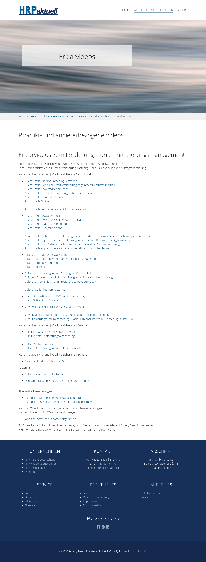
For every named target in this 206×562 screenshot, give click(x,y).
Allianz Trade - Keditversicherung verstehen (51, 181)
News (144, 497)
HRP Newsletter (150, 493)
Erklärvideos (32, 501)
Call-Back (114, 468)
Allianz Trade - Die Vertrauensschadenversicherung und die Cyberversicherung (72, 244)
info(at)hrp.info (107, 463)
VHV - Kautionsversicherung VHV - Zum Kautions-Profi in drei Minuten (67, 315)
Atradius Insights (35, 267)
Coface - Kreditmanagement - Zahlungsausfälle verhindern (60, 273)
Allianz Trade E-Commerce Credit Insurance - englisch (57, 209)
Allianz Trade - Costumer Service (44, 197)
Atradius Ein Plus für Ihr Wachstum (46, 255)
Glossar (29, 493)
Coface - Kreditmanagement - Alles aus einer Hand (55, 348)
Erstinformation (92, 505)
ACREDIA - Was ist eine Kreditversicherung (50, 332)
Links (28, 497)
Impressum (90, 501)
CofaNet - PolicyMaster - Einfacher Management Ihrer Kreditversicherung (69, 277)
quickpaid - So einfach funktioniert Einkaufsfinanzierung (58, 402)
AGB (85, 493)
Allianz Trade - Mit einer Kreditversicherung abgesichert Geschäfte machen (70, 185)
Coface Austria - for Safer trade (43, 344)
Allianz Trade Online (37, 201)
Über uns (30, 472)
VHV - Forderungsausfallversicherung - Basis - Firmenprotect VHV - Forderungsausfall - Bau (79, 319)
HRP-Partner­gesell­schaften (41, 459)
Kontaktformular (96, 468)
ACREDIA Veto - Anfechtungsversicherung (50, 336)
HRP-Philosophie (35, 468)
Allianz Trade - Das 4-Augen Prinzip (46, 224)
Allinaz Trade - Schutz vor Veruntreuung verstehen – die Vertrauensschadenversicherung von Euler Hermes (89, 236)
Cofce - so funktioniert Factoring (44, 374)
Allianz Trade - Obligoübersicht (43, 228)
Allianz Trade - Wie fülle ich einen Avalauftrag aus (54, 220)
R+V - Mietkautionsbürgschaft (42, 300)
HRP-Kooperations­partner (40, 463)
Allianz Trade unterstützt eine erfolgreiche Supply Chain (58, 193)
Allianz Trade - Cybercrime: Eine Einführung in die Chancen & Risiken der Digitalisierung (77, 240)
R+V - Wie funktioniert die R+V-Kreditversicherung (55, 296)
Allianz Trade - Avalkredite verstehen (47, 189)
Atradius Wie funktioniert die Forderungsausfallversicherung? (61, 259)
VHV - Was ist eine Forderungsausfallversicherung (55, 307)
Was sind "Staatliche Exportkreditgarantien (50, 419)
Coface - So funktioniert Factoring (45, 289)
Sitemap (30, 505)
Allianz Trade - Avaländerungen (43, 216)
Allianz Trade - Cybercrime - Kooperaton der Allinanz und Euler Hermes (68, 248)
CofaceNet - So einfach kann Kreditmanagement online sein (61, 281)
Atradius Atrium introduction (42, 263)
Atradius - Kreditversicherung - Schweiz (48, 361)
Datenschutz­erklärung (96, 497)
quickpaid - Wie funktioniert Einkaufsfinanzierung (54, 397)
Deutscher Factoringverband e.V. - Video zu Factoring (57, 380)
